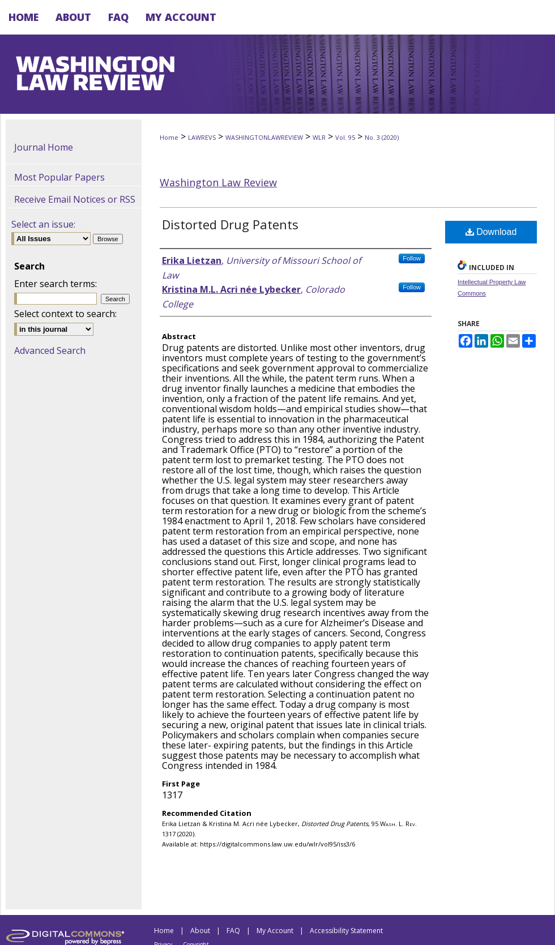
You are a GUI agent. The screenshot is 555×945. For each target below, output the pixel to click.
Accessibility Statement (346, 930)
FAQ (233, 930)
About (200, 930)
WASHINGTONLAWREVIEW (264, 137)
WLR (319, 137)
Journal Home (43, 147)
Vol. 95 (345, 137)
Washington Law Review (218, 182)
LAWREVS (202, 137)
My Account (275, 930)
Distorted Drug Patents (230, 224)
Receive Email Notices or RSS (74, 199)
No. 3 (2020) (382, 137)
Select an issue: (43, 224)
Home (169, 137)
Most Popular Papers (59, 177)
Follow (412, 258)
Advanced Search (50, 350)
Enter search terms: (55, 283)
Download (491, 232)
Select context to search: (65, 313)
